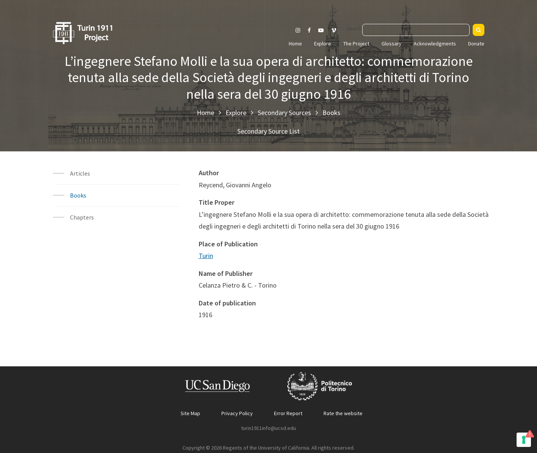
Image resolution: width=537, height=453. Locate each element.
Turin (206, 255)
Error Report (288, 413)
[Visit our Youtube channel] (320, 30)
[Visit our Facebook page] (309, 30)
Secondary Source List (268, 131)
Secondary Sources (284, 112)
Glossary (391, 43)
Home (295, 43)
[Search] (478, 30)
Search (354, 28)
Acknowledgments (435, 43)
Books (331, 112)
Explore (322, 43)
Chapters (82, 217)
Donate (476, 43)
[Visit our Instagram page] (298, 30)
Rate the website (343, 413)
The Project (356, 43)
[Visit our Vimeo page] (336, 30)
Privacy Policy (237, 413)
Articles (80, 173)
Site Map (190, 413)
